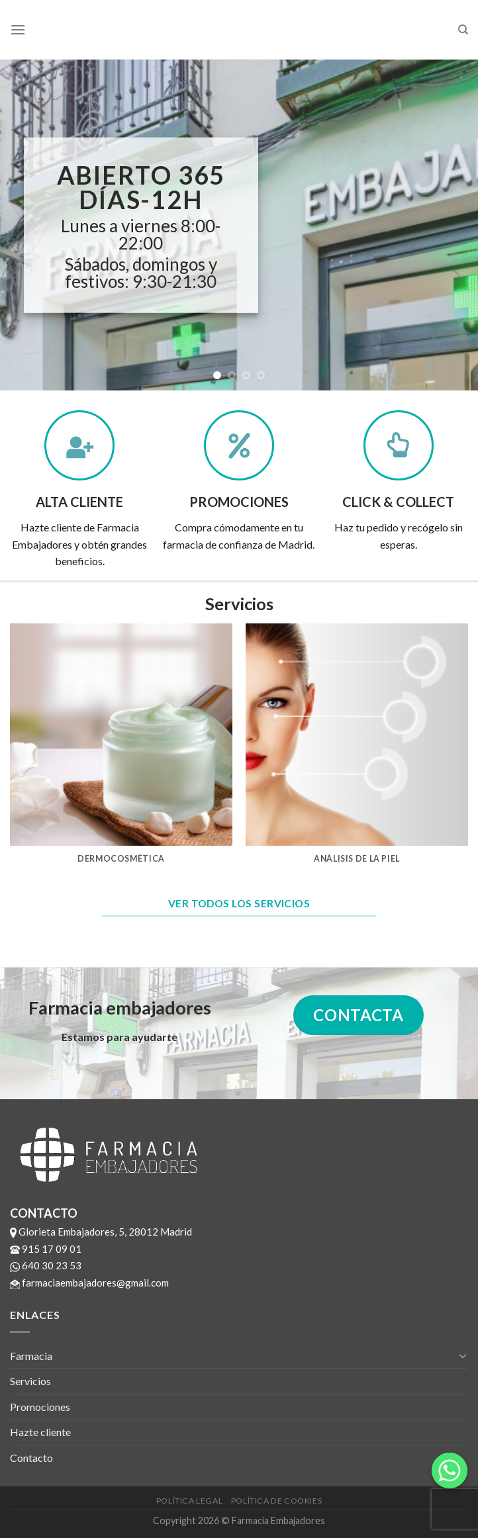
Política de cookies (276, 1501)
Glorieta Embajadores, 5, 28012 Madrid (101, 1232)
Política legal (189, 1501)
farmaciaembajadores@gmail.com (89, 1283)
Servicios (30, 1381)
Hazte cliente (40, 1431)
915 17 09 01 (45, 1249)
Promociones (40, 1406)
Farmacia (31, 1355)
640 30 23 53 (45, 1265)
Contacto (31, 1457)
